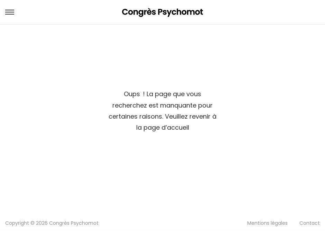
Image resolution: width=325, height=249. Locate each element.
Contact (309, 223)
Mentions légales (267, 223)
